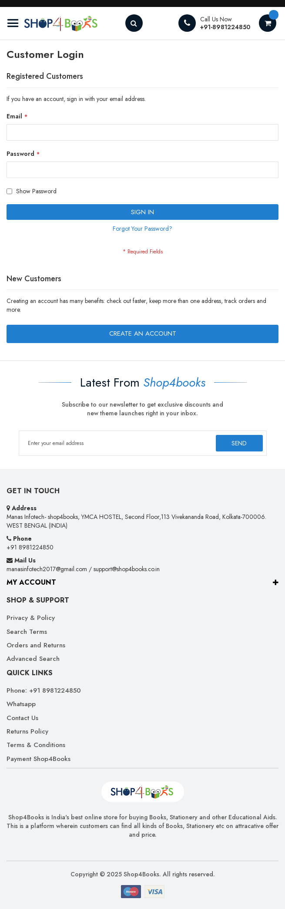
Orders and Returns (36, 645)
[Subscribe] (239, 443)
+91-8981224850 (225, 27)
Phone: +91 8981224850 (44, 690)
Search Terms (27, 631)
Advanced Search (33, 658)
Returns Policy (27, 731)
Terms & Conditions (36, 745)
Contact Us (22, 718)
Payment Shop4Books (38, 759)
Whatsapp (21, 704)
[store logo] (52, 23)
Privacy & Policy (31, 618)
